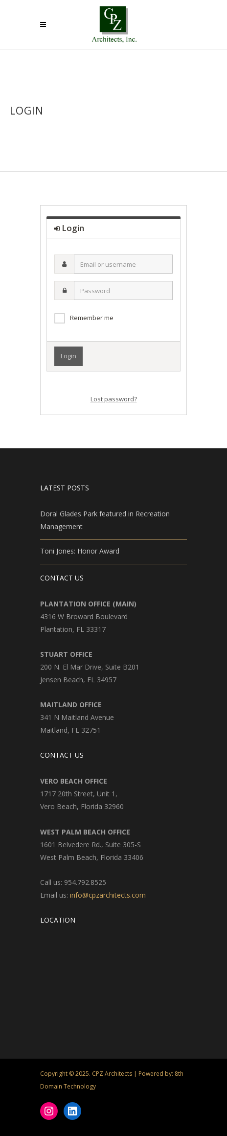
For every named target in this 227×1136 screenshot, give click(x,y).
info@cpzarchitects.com (108, 895)
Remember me (92, 317)
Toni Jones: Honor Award (79, 551)
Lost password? (114, 398)
